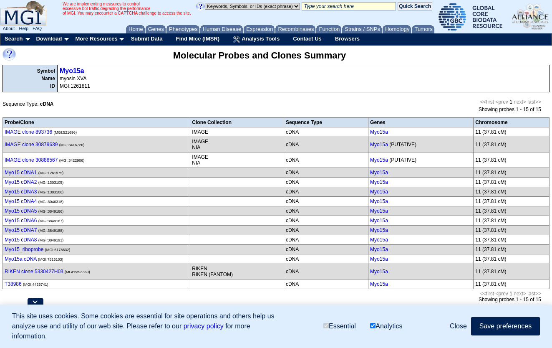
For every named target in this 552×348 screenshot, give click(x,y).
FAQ (37, 28)
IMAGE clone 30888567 (31, 160)
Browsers (347, 39)
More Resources (96, 39)
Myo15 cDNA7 (21, 230)
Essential (339, 326)
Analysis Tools (256, 39)
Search (14, 39)
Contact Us (307, 39)
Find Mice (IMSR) (197, 39)
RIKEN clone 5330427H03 (34, 271)
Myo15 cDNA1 (21, 172)
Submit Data (147, 39)
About (9, 28)
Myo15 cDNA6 (21, 221)
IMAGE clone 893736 (28, 132)
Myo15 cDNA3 (21, 192)
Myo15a (72, 70)
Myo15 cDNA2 (21, 182)
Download (49, 39)
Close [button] (458, 326)
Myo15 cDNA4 (21, 201)
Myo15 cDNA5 (21, 211)
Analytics (386, 326)
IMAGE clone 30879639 (31, 144)
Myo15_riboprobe (24, 249)
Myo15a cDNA (21, 259)
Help (23, 28)
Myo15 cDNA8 (21, 240)
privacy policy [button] (204, 326)
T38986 (13, 284)
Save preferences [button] (505, 326)
